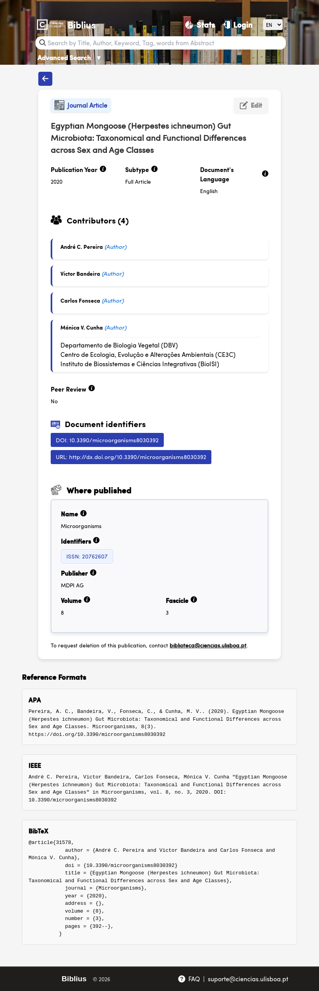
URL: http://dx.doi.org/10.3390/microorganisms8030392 (131, 456)
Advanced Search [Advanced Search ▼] (69, 57)
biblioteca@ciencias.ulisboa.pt (208, 645)
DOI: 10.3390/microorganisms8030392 (107, 440)
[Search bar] (166, 43)
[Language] (273, 24)
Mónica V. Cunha (81, 327)
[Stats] (199, 24)
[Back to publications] (45, 79)
